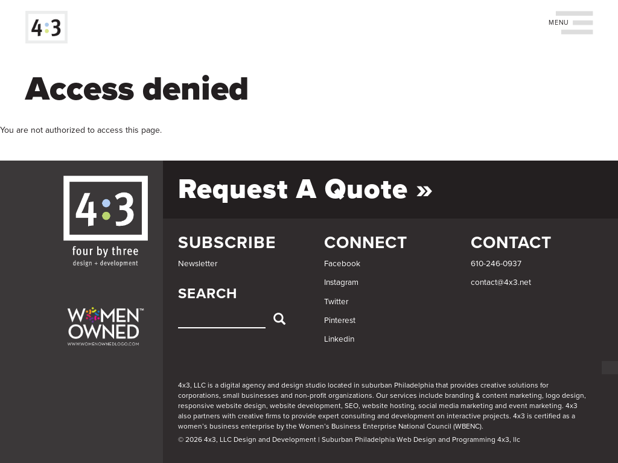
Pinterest (339, 320)
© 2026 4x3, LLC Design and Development (247, 439)
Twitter (336, 302)
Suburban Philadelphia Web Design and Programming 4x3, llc (421, 439)
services (403, 395)
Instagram (341, 282)
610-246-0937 (496, 264)
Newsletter (197, 264)
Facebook (342, 264)
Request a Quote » (305, 189)
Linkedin (339, 339)
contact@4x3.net (501, 282)
